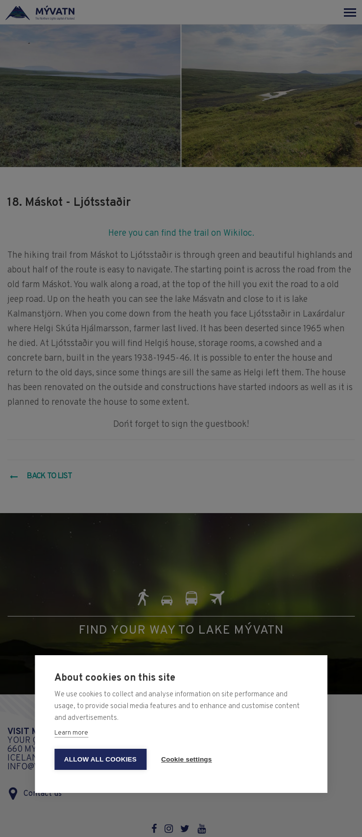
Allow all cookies (100, 759)
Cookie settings (186, 759)
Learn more (71, 733)
